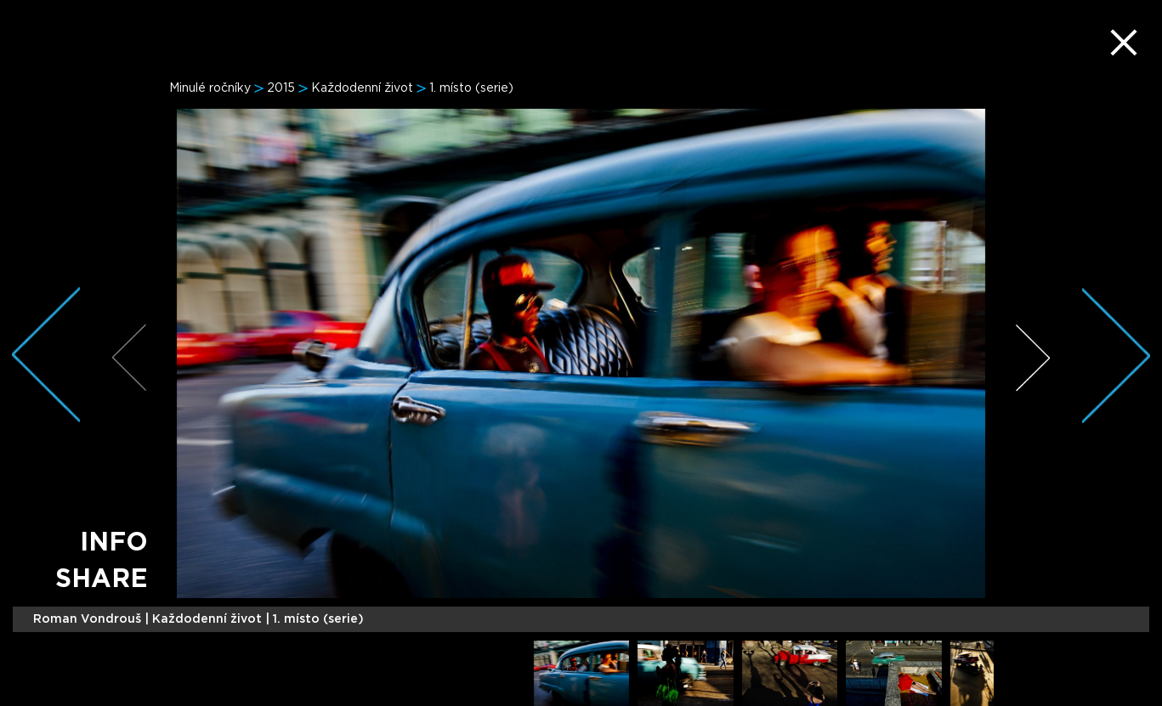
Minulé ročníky (210, 88)
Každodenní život (362, 88)
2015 (281, 88)
